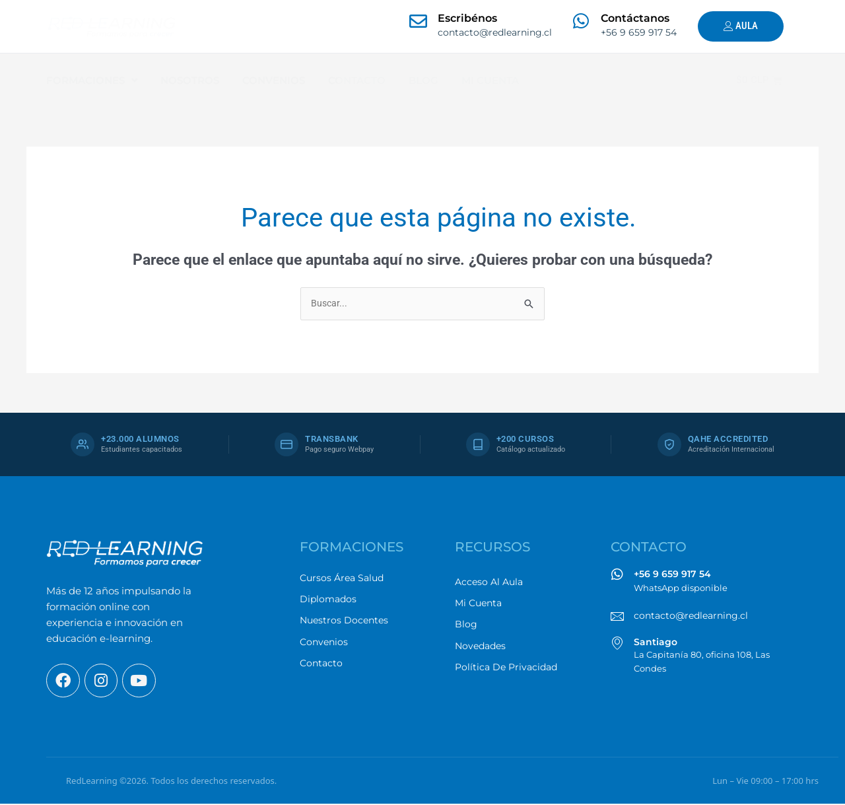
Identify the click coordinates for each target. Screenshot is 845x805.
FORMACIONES (91, 80)
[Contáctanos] (581, 21)
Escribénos (467, 18)
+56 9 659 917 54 (672, 574)
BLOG (423, 80)
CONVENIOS (273, 80)
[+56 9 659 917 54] (617, 575)
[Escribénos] (418, 21)
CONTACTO (357, 80)
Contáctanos (635, 18)
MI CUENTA (490, 80)
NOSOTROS (189, 80)
